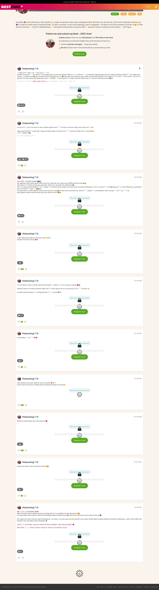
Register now (79, 101)
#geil (39, 81)
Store (115, 586)
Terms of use (126, 586)
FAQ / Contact (100, 586)
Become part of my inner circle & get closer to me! (79, 95)
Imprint (120, 586)
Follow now (79, 54)
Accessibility (139, 586)
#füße (22, 527)
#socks (65, 527)
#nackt (43, 81)
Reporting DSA (154, 586)
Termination (146, 586)
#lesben (32, 527)
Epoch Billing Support (6, 586)
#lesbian (38, 527)
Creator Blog (109, 586)
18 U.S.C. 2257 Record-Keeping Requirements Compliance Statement (29, 586)
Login (147, 7)
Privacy (132, 586)
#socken (50, 527)
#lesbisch (44, 527)
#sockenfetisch (57, 527)
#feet (18, 527)
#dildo (35, 81)
